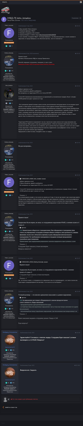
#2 (79, 53)
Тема (3, 423)
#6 (79, 214)
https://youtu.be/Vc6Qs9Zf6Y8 (47, 35)
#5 (79, 175)
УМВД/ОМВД (32, 20)
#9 (79, 332)
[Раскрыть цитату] (20, 179)
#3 (79, 86)
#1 (79, 26)
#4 (79, 142)
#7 (79, 258)
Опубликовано (25, 26)
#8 (79, 291)
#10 (79, 365)
